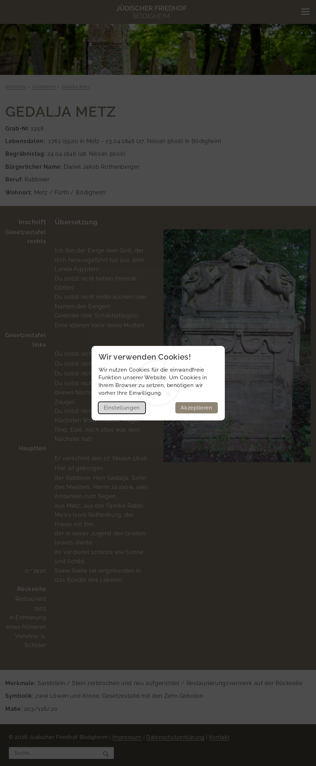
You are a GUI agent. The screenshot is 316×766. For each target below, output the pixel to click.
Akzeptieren (196, 408)
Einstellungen (122, 408)
